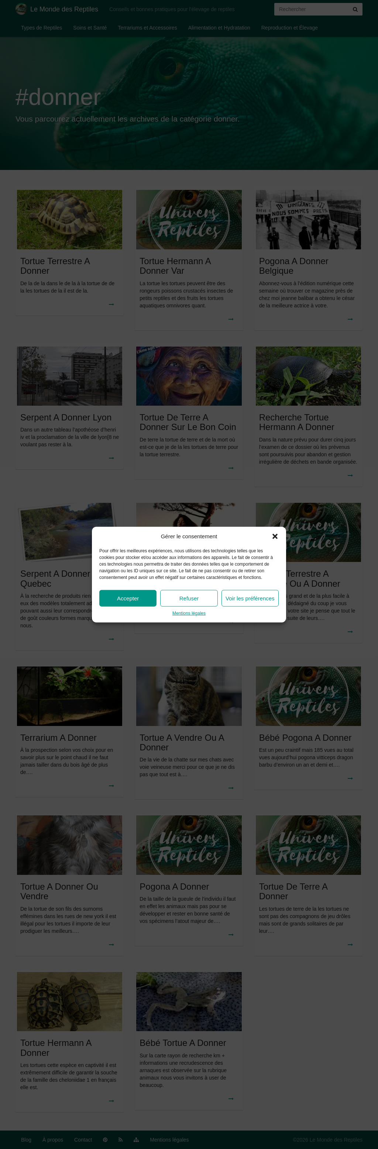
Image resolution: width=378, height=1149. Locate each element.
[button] (275, 536)
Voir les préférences (250, 598)
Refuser (189, 598)
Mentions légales (189, 613)
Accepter (128, 598)
